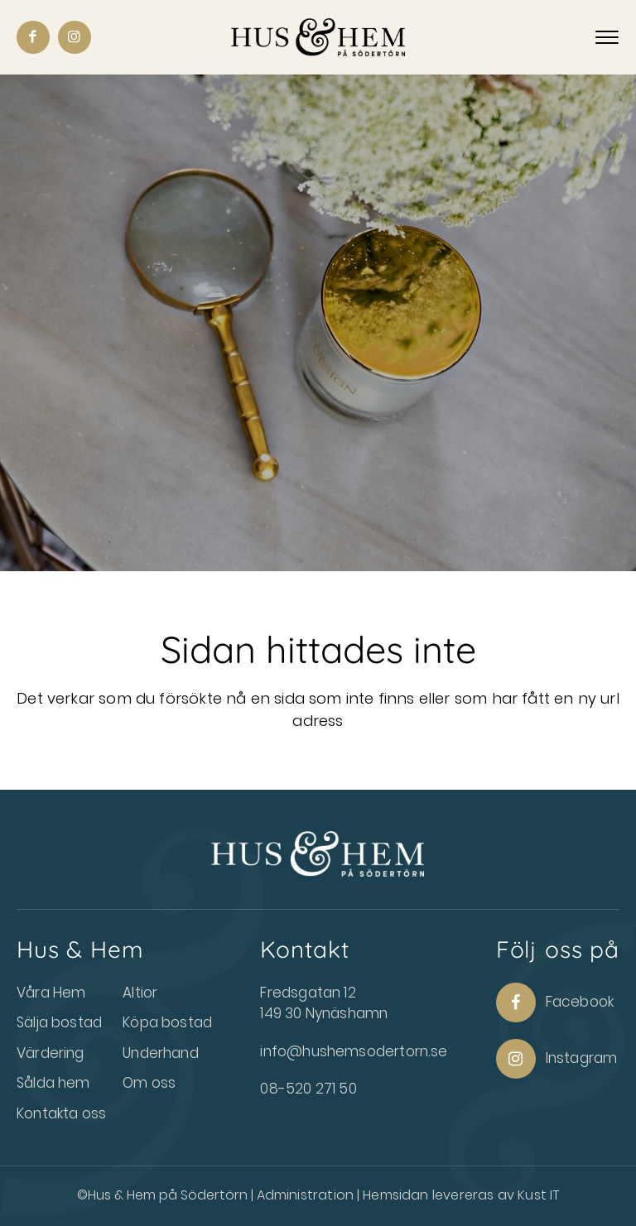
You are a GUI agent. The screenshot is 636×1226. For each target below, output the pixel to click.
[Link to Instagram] (74, 37)
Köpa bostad (167, 1022)
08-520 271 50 (308, 1089)
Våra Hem (51, 992)
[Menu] (607, 38)
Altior (140, 992)
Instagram (557, 1059)
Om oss (149, 1083)
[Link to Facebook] (33, 37)
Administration (307, 1194)
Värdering (50, 1053)
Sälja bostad (59, 1022)
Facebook (555, 1002)
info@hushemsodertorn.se (353, 1051)
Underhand (161, 1053)
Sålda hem (53, 1083)
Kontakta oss (61, 1113)
